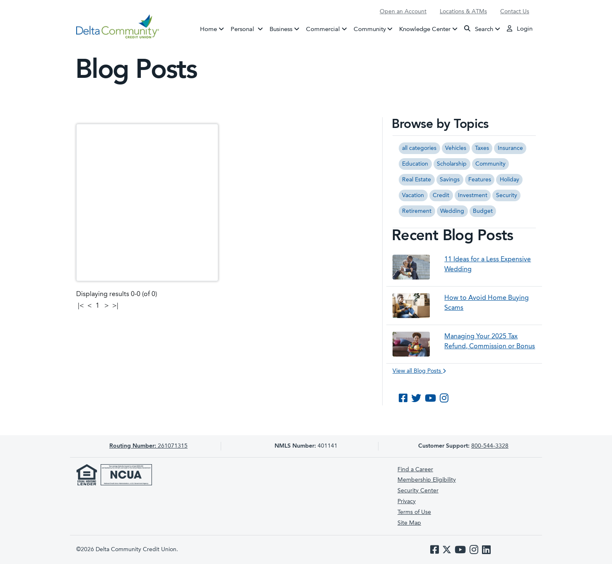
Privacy (407, 501)
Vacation (413, 195)
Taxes (482, 148)
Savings (450, 180)
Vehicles (455, 148)
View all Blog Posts (419, 371)
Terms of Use (414, 512)
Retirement (416, 211)
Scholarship (452, 164)
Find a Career (415, 469)
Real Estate (416, 180)
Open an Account (403, 11)
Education (415, 164)
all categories (419, 148)
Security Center (418, 491)
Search (478, 29)
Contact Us (514, 11)
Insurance (510, 148)
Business (281, 29)
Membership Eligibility (427, 480)
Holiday (509, 180)
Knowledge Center (425, 29)
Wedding (452, 211)
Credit (441, 195)
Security (506, 195)
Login (519, 28)
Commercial (323, 29)
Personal (248, 28)
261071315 (148, 446)
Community (370, 29)
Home (208, 29)
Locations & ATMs (463, 11)
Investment (472, 195)
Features (479, 180)
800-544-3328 (489, 446)
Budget (483, 211)
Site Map (409, 523)
